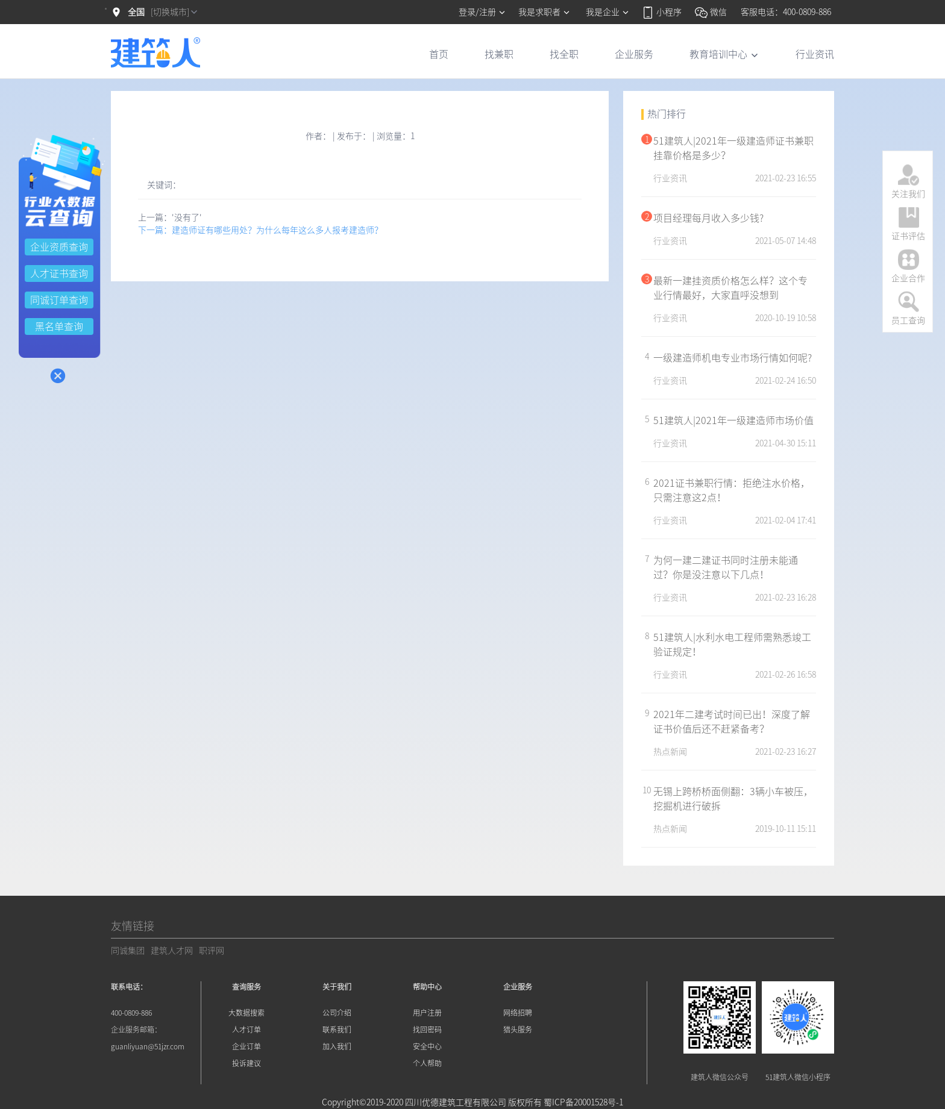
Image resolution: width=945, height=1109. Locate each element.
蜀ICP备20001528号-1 (583, 1102)
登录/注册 (482, 12)
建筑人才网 (172, 950)
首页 (438, 54)
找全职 (564, 54)
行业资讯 (815, 54)
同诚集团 (128, 950)
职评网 (211, 950)
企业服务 (634, 54)
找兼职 (499, 54)
